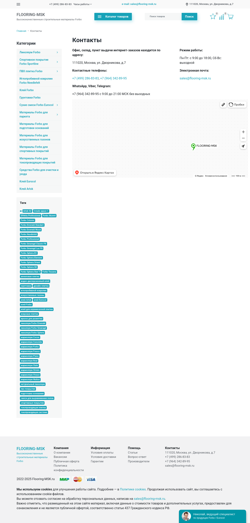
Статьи (133, 452)
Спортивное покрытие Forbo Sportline (39, 61)
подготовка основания (32, 393)
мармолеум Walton (30, 379)
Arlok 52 (27, 211)
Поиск (189, 16)
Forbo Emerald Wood (31, 229)
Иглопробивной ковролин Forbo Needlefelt (36, 80)
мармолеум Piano (30, 356)
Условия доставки (103, 457)
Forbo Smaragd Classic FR (33, 243)
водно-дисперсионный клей (35, 281)
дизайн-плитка (41, 286)
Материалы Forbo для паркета (39, 114)
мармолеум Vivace (30, 375)
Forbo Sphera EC (29, 253)
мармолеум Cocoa (30, 337)
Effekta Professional (30, 215)
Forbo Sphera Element (31, 258)
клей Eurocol (40, 300)
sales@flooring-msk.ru (195, 78)
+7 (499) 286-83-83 (60, 4)
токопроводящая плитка (33, 407)
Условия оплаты (102, 452)
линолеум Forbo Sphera (32, 332)
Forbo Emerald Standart (32, 225)
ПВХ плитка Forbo (39, 71)
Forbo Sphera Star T (30, 272)
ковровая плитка (29, 314)
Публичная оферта (66, 461)
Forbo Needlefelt (29, 234)
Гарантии (97, 461)
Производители (138, 461)
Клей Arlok (26, 188)
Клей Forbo (27, 90)
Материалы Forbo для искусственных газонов (35, 137)
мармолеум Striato (30, 370)
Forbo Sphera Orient (30, 262)
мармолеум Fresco (30, 351)
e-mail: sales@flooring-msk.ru (139, 4)
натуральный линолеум (33, 384)
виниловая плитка (30, 276)
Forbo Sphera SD (29, 267)
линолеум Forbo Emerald (33, 323)
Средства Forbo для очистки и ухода (39, 172)
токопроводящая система (34, 412)
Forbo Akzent (49, 215)
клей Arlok (26, 300)
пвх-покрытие (28, 389)
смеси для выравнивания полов (37, 398)
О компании (62, 452)
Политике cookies (133, 489)
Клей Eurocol (28, 181)
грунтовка (26, 286)
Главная (21, 30)
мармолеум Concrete (31, 342)
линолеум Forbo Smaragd (33, 328)
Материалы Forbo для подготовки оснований (34, 126)
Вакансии (60, 457)
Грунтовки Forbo (30, 97)
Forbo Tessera (49, 272)
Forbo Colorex (27, 220)
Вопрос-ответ (137, 457)
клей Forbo (26, 304)
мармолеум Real (29, 361)
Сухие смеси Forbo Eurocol (39, 105)
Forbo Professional (30, 239)
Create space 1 (41, 211)
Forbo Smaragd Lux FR (32, 248)
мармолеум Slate (29, 365)
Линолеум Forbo (39, 52)
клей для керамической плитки (37, 309)
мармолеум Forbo (30, 346)
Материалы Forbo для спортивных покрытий (34, 149)
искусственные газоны (32, 295)
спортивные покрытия (32, 403)
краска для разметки (31, 318)
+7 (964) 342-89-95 (113, 78)
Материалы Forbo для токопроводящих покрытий (37, 160)
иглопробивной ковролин (33, 290)
